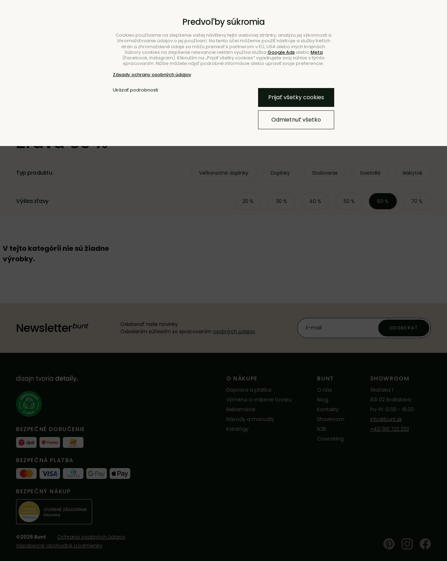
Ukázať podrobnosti (135, 90)
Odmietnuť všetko (296, 120)
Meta (316, 52)
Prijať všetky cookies (296, 97)
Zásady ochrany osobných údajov (152, 74)
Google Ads (281, 52)
